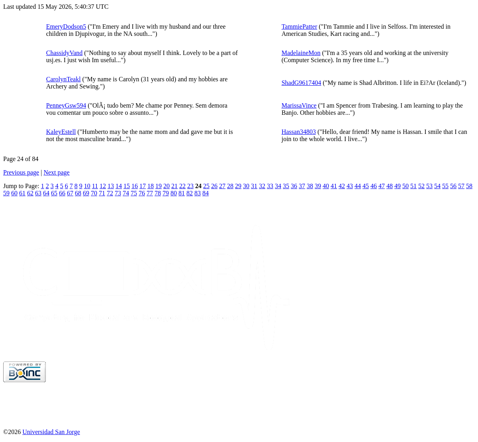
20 (166, 186)
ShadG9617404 (301, 82)
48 (389, 186)
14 (119, 186)
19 (158, 186)
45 (365, 186)
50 (405, 186)
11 (95, 186)
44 (358, 186)
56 (453, 186)
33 (270, 186)
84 (205, 193)
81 (181, 193)
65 (54, 193)
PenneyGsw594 (66, 105)
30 (246, 186)
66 (62, 193)
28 (230, 186)
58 (469, 186)
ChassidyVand (64, 52)
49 (397, 186)
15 (126, 186)
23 (190, 186)
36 (294, 186)
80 (173, 193)
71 (102, 193)
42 (342, 186)
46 (373, 186)
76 (142, 193)
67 (70, 193)
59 (6, 193)
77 (150, 193)
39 (318, 186)
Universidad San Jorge (51, 431)
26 (214, 186)
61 (22, 193)
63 (38, 193)
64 (46, 193)
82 (189, 193)
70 (94, 193)
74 (126, 193)
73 (118, 193)
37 (302, 186)
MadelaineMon (301, 52)
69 (86, 193)
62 (30, 193)
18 (150, 186)
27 (222, 186)
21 (174, 186)
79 (166, 193)
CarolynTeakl (63, 79)
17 (142, 186)
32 (262, 186)
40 (326, 186)
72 (110, 193)
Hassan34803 (299, 131)
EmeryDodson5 (66, 26)
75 (134, 193)
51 (413, 186)
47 (381, 186)
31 (254, 186)
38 (310, 186)
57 (461, 186)
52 (421, 186)
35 (286, 186)
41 (334, 186)
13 (111, 186)
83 (197, 193)
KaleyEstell (61, 131)
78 (158, 193)
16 (134, 186)
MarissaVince (299, 105)
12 (103, 186)
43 (350, 186)
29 (238, 186)
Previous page (21, 172)
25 (206, 186)
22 (182, 186)
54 (437, 186)
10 (87, 186)
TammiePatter (299, 26)
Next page (56, 172)
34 (278, 186)
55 (445, 186)
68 (78, 193)
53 (429, 186)
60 (14, 193)
